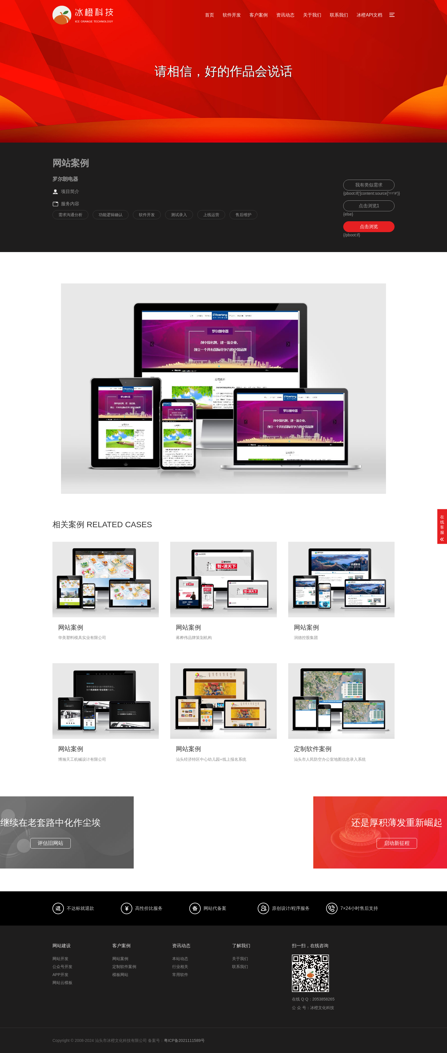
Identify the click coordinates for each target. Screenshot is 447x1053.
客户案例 (258, 15)
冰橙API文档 (369, 15)
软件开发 (232, 15)
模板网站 (120, 974)
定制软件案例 (124, 966)
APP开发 (60, 974)
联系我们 (339, 15)
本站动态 (180, 958)
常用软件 (180, 974)
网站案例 (120, 958)
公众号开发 (62, 966)
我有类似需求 (369, 184)
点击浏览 (369, 226)
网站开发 (60, 958)
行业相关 (180, 966)
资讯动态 (285, 15)
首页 (209, 15)
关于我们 (312, 15)
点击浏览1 (369, 205)
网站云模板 (62, 982)
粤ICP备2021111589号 (184, 1040)
